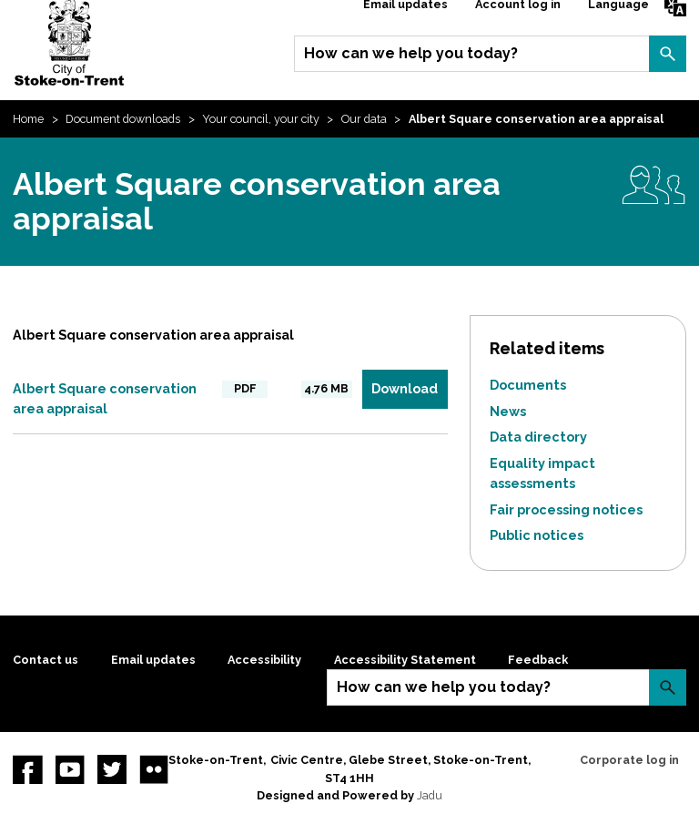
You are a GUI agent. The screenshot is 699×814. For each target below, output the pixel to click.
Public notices (536, 535)
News (508, 411)
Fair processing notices (566, 509)
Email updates (153, 659)
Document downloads (123, 119)
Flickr (153, 769)
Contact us (45, 659)
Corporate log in (629, 760)
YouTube (70, 769)
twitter (112, 769)
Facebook (27, 769)
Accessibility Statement (405, 659)
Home (28, 119)
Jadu (429, 795)
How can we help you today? (411, 53)
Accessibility (264, 659)
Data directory (538, 436)
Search (667, 54)
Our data (364, 119)
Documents (528, 384)
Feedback (538, 659)
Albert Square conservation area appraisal (105, 398)
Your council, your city (260, 119)
